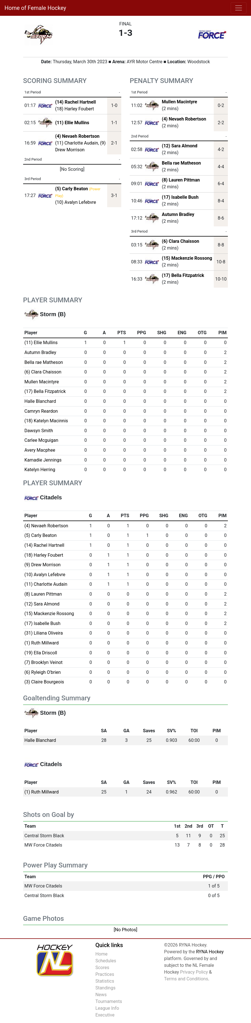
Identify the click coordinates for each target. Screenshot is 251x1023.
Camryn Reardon (41, 411)
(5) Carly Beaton (41, 535)
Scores (102, 967)
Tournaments (108, 1001)
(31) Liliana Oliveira (44, 633)
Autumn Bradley (178, 214)
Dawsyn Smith (39, 430)
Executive (105, 1015)
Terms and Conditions (186, 979)
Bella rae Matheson (181, 163)
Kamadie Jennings (43, 460)
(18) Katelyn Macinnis (46, 420)
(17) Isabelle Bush (180, 197)
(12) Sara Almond (179, 145)
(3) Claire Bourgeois (44, 682)
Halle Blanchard (40, 401)
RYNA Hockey (210, 951)
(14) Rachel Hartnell (44, 545)
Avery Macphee (40, 450)
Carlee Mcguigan (41, 440)
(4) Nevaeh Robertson (184, 119)
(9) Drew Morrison (43, 564)
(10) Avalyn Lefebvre (75, 202)
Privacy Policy (194, 972)
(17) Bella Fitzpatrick (183, 275)
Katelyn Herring (40, 469)
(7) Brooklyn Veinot (44, 662)
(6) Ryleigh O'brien (43, 672)
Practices (104, 974)
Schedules (105, 960)
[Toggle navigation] (238, 8)
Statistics (104, 981)
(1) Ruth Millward (42, 643)
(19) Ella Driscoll (41, 652)
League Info (107, 1008)
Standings (105, 988)
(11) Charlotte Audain (76, 143)
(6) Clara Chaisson (180, 241)
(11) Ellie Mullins (41, 342)
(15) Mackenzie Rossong (187, 258)
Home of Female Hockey (35, 8)
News (101, 994)
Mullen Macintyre (179, 101)
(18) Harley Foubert (74, 109)
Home (101, 954)
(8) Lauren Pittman (181, 180)
